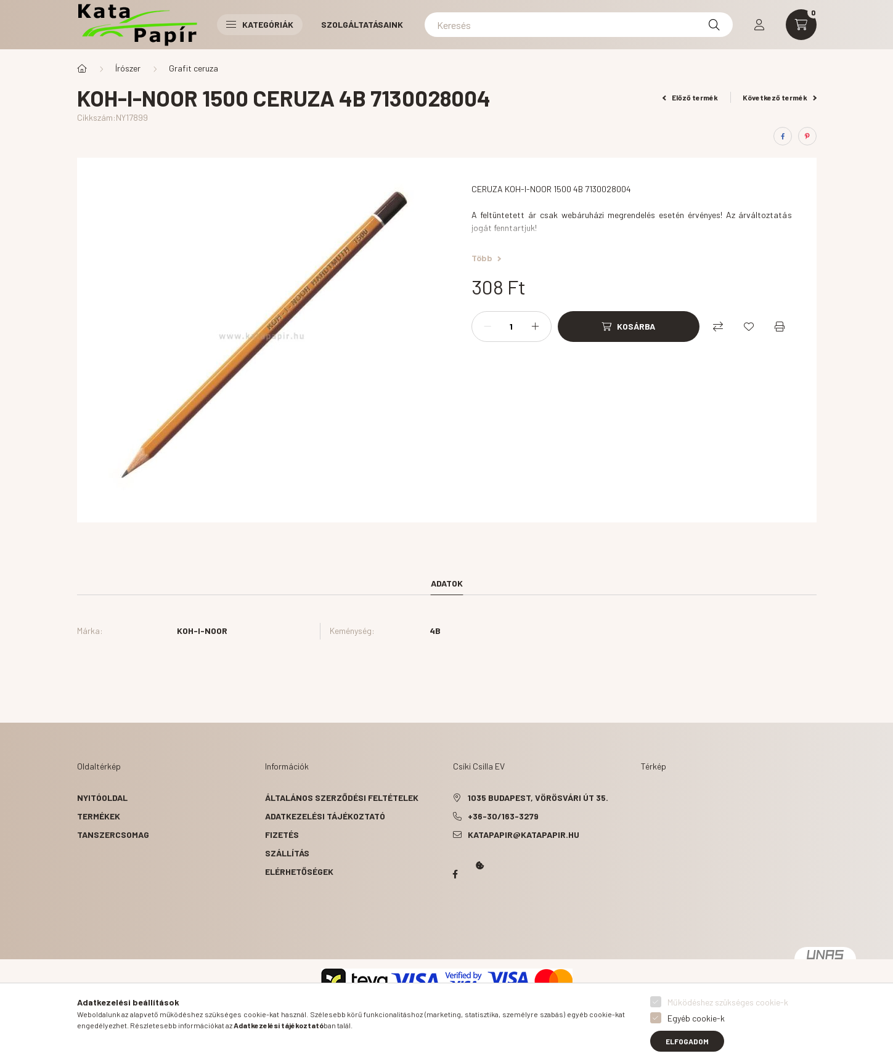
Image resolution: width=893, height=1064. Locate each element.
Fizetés (282, 834)
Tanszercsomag (113, 834)
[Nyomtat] (779, 326)
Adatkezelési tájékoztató (325, 816)
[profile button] (759, 24)
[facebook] (782, 136)
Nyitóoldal (102, 797)
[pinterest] (807, 136)
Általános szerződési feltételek (341, 797)
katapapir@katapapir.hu (523, 834)
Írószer (128, 68)
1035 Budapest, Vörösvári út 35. (538, 797)
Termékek (98, 816)
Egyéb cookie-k (696, 1018)
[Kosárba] (628, 326)
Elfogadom (687, 1041)
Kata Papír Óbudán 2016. (455, 922)
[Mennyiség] (511, 326)
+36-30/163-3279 (503, 816)
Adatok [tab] (447, 583)
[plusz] (535, 326)
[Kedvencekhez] (748, 326)
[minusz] (487, 326)
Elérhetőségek (299, 871)
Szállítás (287, 853)
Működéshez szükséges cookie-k (727, 1002)
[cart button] (801, 24)
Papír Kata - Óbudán (455, 874)
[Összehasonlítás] (718, 326)
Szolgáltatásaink (362, 24)
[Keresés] (579, 24)
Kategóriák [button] (259, 24)
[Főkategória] (82, 68)
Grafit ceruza (193, 68)
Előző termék (690, 97)
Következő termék (780, 97)
